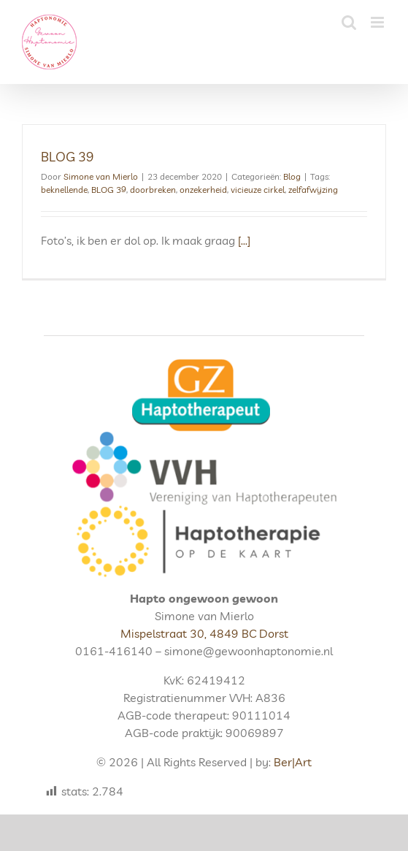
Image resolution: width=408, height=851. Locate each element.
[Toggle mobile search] (349, 22)
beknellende (64, 189)
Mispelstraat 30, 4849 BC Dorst (204, 633)
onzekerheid (203, 189)
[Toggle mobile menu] (378, 22)
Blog (292, 176)
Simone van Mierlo (100, 176)
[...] (244, 240)
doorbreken (153, 189)
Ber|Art (293, 762)
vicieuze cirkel (258, 189)
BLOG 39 (67, 156)
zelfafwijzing (313, 189)
